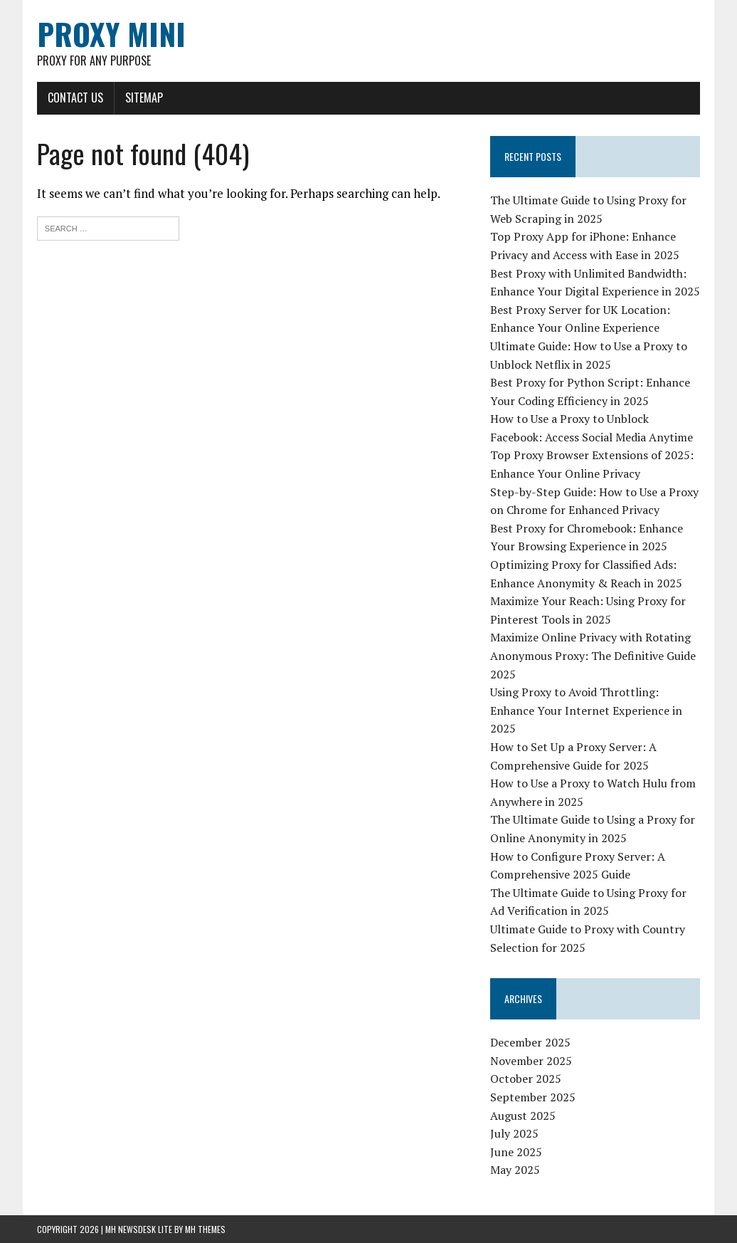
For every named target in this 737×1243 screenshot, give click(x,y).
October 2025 (525, 1078)
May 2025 (515, 1170)
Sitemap (144, 97)
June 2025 (516, 1152)
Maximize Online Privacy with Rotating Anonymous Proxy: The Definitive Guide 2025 (593, 655)
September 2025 (533, 1097)
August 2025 (523, 1115)
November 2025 (531, 1061)
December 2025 (530, 1042)
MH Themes (205, 1229)
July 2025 (514, 1133)
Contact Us (75, 97)
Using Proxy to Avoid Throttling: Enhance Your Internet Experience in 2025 (586, 710)
